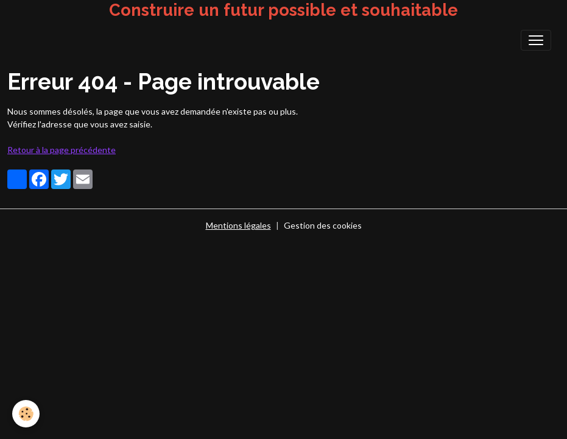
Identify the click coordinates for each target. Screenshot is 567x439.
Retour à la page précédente (61, 150)
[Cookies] (26, 413)
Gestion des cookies (323, 225)
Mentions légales (238, 225)
